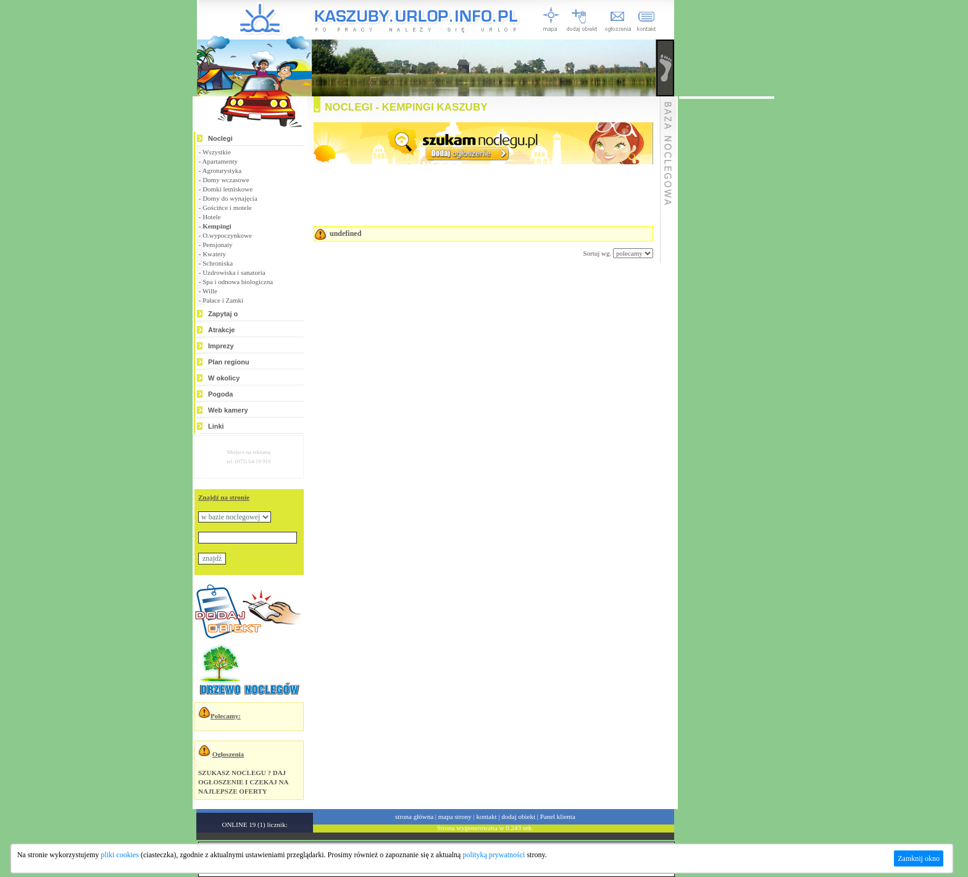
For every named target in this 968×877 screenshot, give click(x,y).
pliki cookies (120, 854)
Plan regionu (228, 362)
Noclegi (220, 138)
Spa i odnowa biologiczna (237, 281)
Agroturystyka (222, 170)
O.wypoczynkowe (227, 235)
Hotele (211, 216)
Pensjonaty (217, 244)
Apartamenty (220, 161)
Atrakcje (221, 330)
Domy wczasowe (225, 179)
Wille (209, 291)
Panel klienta (557, 816)
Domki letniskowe (227, 189)
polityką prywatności (493, 854)
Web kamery (228, 410)
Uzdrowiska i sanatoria (233, 272)
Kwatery (214, 254)
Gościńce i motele (226, 207)
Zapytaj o (223, 313)
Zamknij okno (919, 858)
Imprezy (221, 346)
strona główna (414, 816)
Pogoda (220, 394)
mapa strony (455, 816)
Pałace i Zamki (222, 300)
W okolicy (224, 378)
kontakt (487, 816)
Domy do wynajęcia (229, 198)
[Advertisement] (467, 295)
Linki (216, 426)
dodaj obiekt (518, 816)
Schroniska (217, 263)
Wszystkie (216, 152)
